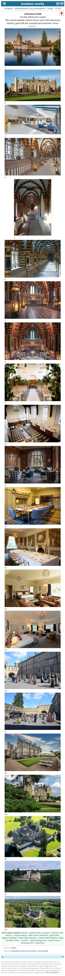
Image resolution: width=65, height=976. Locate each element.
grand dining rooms (38, 940)
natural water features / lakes (51, 938)
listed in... (33, 26)
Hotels (13, 948)
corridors (25, 940)
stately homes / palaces (39, 932)
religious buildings (9, 938)
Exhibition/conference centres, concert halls (29, 951)
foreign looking (20, 935)
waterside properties (28, 938)
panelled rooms (12, 940)
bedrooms (39, 943)
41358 (58, 8)
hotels (50, 8)
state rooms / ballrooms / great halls (43, 935)
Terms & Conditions (52, 972)
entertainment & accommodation (30, 8)
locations (8, 8)
